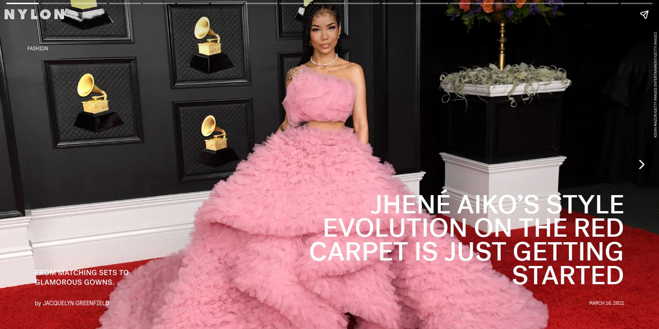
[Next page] (641, 164)
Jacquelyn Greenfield (76, 303)
